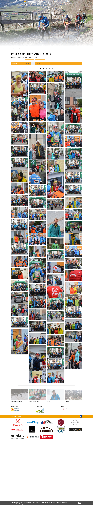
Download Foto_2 (40, 59)
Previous (3, 23)
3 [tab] (46, 45)
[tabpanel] (46, 23)
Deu (35, 2)
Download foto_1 (29, 59)
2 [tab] (44, 45)
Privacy (19, 416)
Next (89, 23)
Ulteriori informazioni (42, 503)
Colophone (13, 416)
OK (80, 502)
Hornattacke (13, 48)
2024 (21, 63)
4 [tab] (48, 45)
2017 (38, 63)
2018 (33, 63)
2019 (27, 63)
